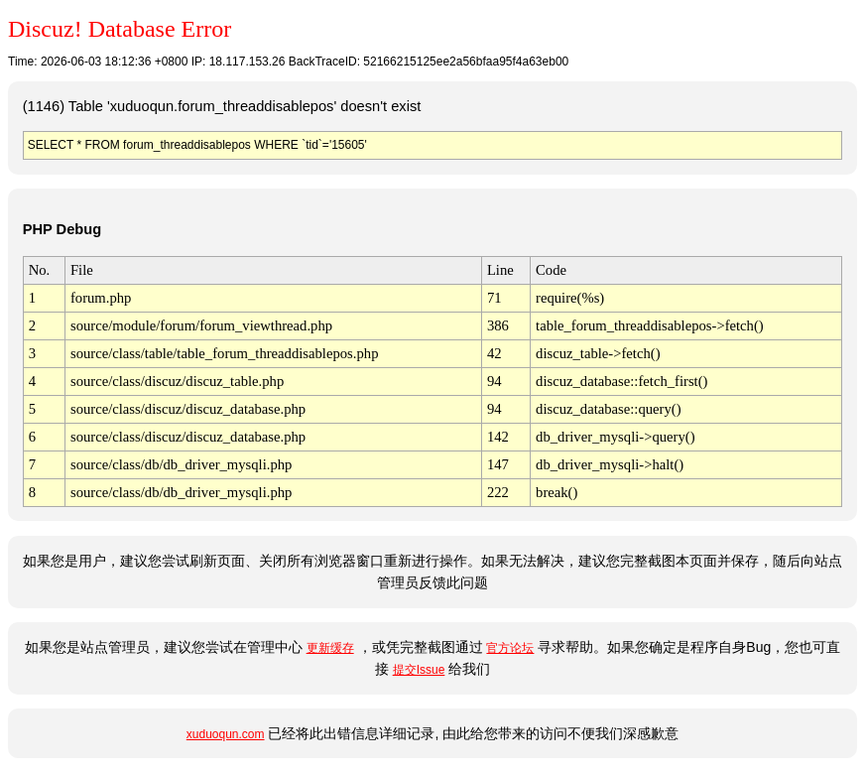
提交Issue (419, 670)
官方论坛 (510, 648)
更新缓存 (330, 648)
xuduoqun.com (225, 734)
